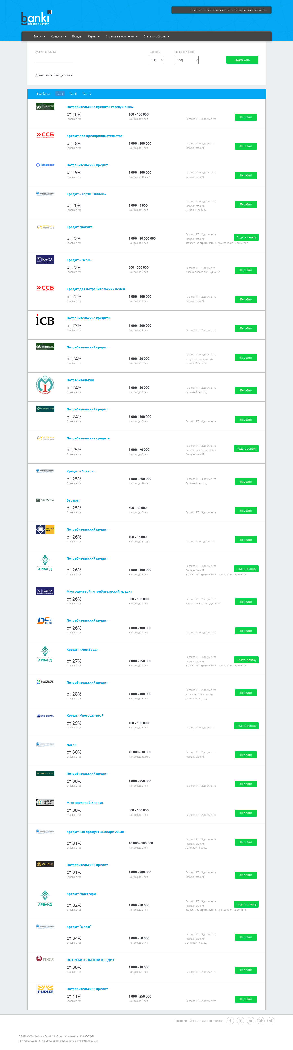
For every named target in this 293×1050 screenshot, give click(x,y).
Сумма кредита (45, 52)
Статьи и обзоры (156, 36)
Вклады (77, 36)
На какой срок (184, 52)
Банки (39, 36)
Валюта (155, 52)
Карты (94, 36)
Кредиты (58, 36)
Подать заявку (246, 237)
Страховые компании (122, 36)
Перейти (246, 117)
